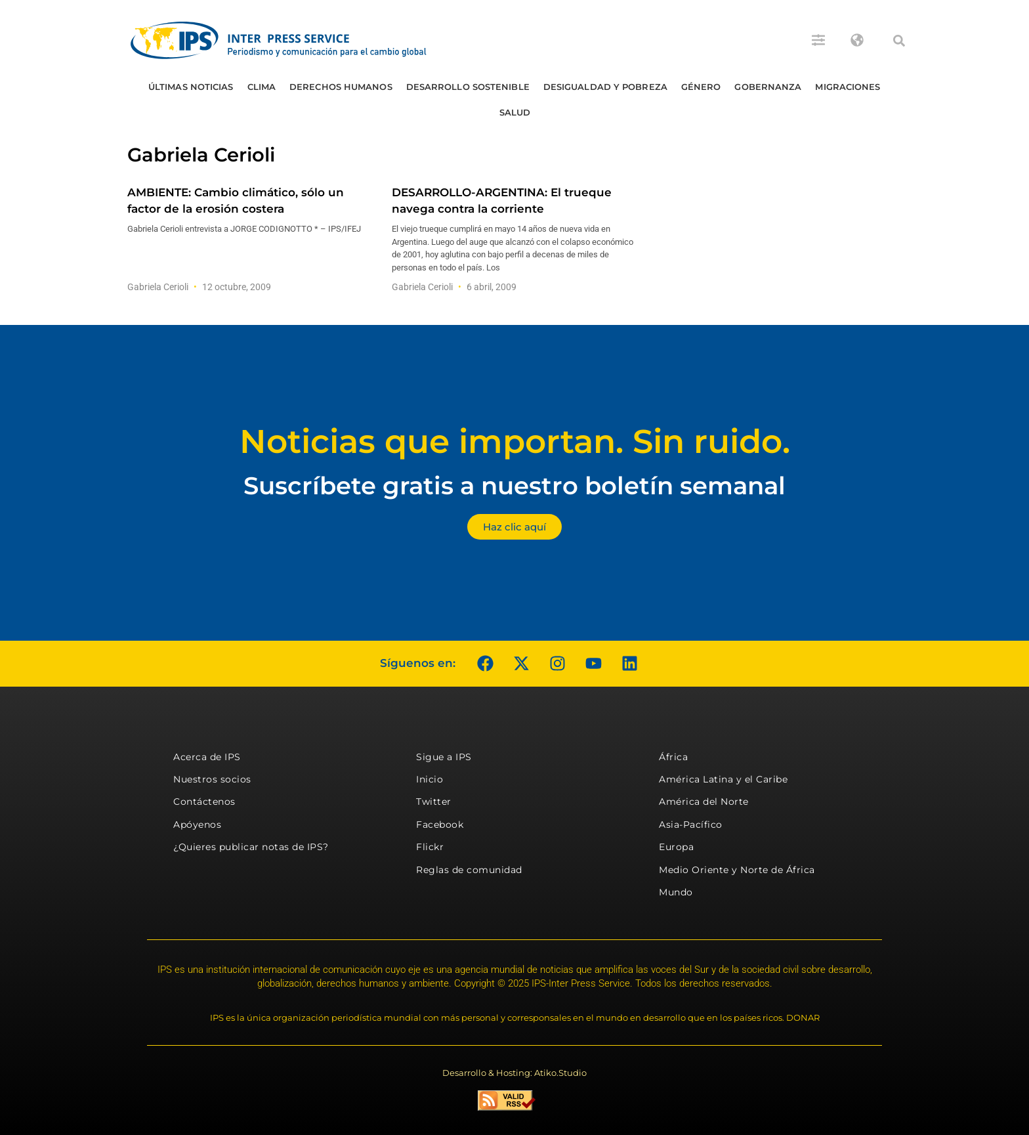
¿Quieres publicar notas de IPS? (251, 847)
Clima (261, 86)
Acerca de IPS (207, 757)
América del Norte (704, 801)
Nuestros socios (212, 779)
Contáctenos (204, 801)
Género (701, 86)
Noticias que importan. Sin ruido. (515, 441)
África (673, 757)
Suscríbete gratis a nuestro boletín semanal (514, 485)
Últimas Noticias (191, 86)
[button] (899, 41)
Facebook (439, 824)
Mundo (676, 892)
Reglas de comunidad (469, 870)
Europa (676, 847)
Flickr (430, 847)
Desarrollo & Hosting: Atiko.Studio (514, 1072)
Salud (515, 112)
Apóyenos (197, 824)
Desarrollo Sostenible (468, 86)
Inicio (429, 779)
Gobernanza (767, 86)
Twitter (434, 801)
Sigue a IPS (444, 757)
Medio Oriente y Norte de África (737, 870)
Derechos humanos (340, 86)
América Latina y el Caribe (723, 779)
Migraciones (847, 86)
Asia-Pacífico (691, 824)
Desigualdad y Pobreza (605, 86)
